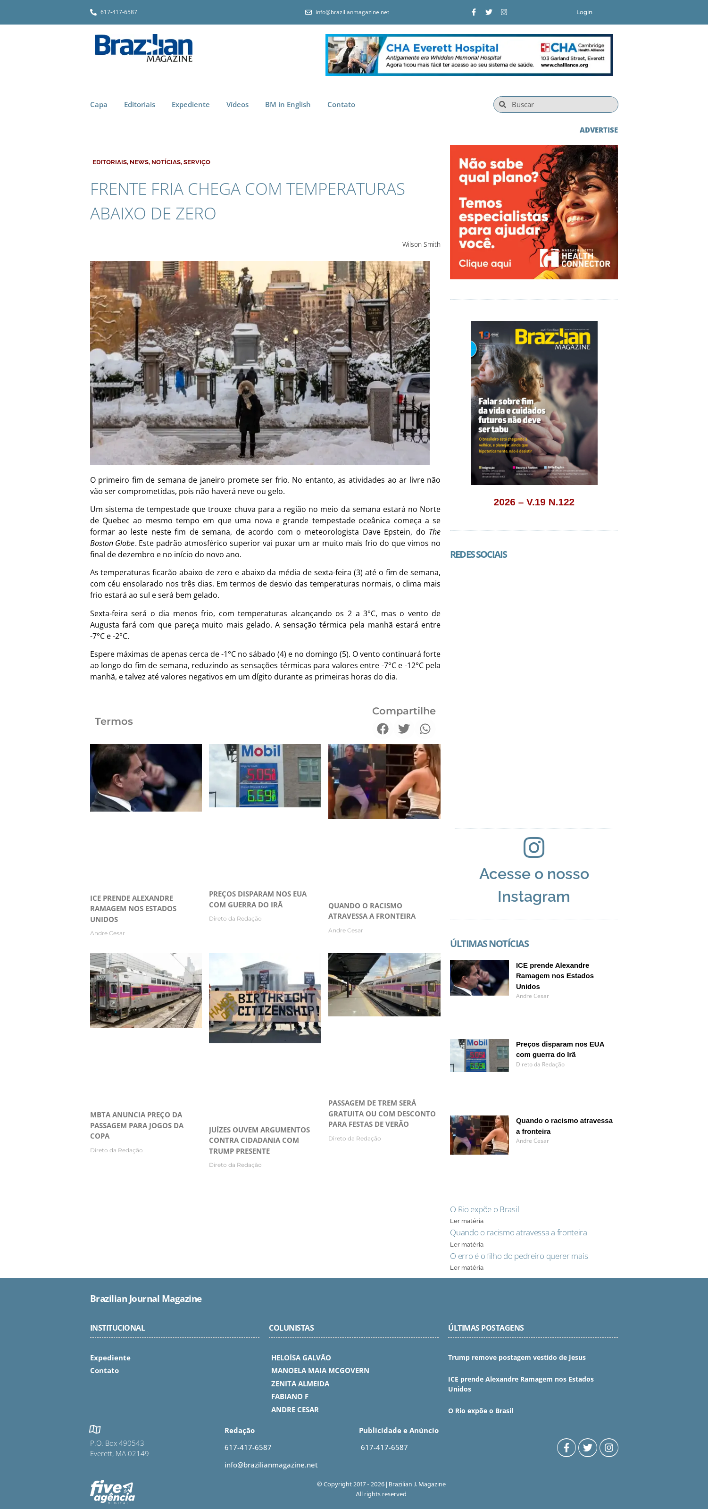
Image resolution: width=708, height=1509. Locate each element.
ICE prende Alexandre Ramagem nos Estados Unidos (133, 908)
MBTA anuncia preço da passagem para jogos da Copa (136, 1125)
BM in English (288, 104)
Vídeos (237, 104)
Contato (341, 104)
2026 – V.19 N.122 (534, 501)
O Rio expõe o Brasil (484, 1209)
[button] (382, 728)
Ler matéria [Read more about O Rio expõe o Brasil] (466, 1220)
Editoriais (139, 104)
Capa (99, 104)
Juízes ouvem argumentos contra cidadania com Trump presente (259, 1140)
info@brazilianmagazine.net (271, 1464)
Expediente (191, 104)
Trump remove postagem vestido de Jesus (517, 1357)
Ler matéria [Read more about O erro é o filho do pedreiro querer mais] (466, 1267)
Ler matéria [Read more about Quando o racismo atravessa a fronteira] (466, 1244)
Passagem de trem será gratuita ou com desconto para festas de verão (382, 1113)
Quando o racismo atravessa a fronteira (518, 1232)
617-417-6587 (248, 1447)
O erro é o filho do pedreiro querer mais (519, 1255)
